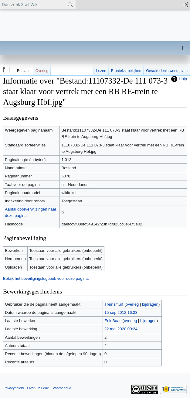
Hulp (183, 79)
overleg (132, 304)
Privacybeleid (13, 388)
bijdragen (150, 304)
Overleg (42, 71)
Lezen (101, 71)
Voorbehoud (62, 388)
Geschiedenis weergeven (167, 71)
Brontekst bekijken (126, 71)
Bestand (24, 71)
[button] (6, 69)
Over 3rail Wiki (38, 388)
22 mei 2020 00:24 (120, 329)
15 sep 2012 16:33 (120, 312)
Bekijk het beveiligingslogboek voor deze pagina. (46, 278)
